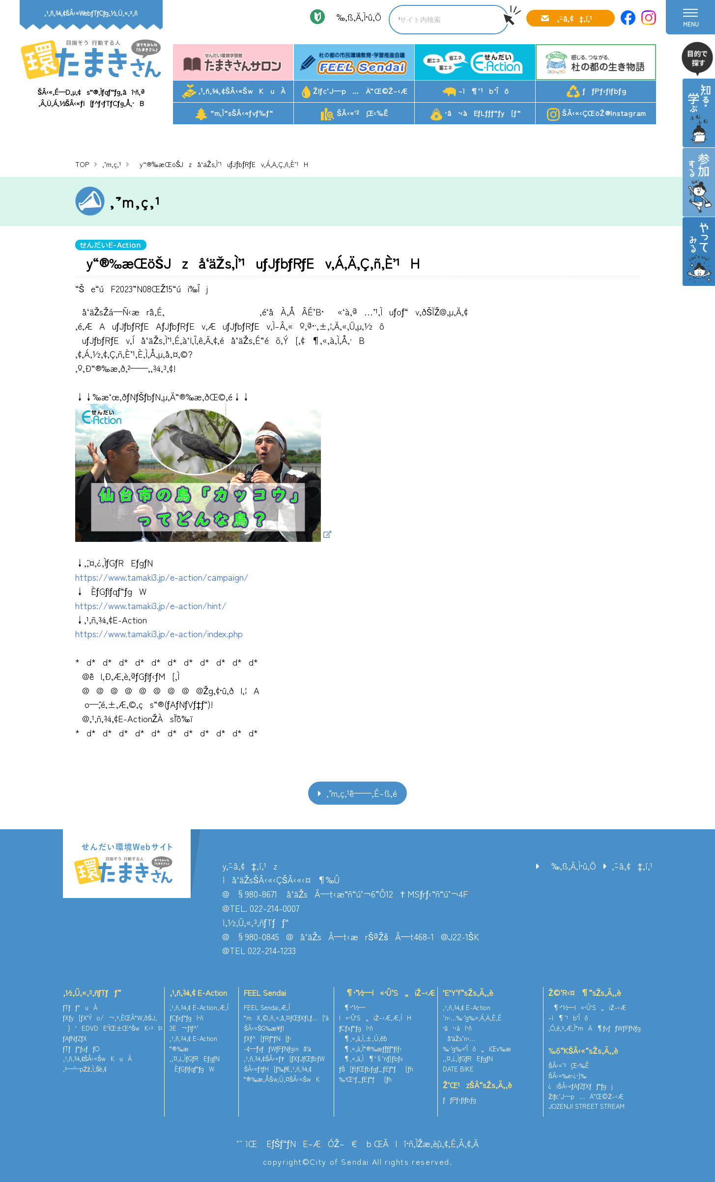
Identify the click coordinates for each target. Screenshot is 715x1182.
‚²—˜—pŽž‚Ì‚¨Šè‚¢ (85, 1068)
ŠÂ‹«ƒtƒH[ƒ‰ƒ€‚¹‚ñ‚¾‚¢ (278, 1068)
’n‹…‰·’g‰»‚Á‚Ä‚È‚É (472, 1017)
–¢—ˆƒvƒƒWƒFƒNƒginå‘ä (277, 1048)
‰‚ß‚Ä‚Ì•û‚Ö (355, 16)
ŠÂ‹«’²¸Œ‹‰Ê (354, 114)
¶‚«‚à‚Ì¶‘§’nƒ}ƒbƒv (371, 1058)
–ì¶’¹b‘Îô (475, 91)
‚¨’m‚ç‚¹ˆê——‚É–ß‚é (361, 793)
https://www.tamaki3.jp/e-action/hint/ (151, 605)
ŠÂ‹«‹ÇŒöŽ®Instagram (596, 114)
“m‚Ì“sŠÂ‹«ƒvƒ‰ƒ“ (234, 114)
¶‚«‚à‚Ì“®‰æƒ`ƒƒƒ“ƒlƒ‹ (370, 1048)
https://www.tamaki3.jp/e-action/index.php (159, 633)
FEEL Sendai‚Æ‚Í (267, 1007)
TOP (82, 164)
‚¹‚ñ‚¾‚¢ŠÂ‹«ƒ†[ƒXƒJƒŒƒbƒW (284, 1058)
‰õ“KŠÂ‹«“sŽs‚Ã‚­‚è (583, 1050)
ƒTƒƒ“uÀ (80, 1007)
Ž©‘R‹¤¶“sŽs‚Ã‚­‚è (584, 992)
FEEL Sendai (265, 992)
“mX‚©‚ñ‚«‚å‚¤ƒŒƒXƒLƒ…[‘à (286, 1017)
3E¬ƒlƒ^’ (185, 1028)
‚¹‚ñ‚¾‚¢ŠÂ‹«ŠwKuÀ (234, 91)
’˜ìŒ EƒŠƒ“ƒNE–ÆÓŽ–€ (296, 1143)
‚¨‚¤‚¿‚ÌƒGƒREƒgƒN (195, 1058)
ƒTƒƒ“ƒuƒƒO (81, 1048)
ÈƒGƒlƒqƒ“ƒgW (192, 1068)
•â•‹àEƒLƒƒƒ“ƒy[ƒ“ (475, 114)
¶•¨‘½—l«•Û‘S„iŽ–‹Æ (387, 992)
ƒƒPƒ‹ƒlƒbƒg (596, 91)
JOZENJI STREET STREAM (586, 1106)
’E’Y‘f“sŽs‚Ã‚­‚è (468, 992)
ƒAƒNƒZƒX (75, 1038)
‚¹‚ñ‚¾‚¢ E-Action (198, 992)
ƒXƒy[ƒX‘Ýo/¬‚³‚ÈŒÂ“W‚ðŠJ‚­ (110, 1017)
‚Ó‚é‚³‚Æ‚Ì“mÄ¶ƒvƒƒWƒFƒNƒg (594, 1028)
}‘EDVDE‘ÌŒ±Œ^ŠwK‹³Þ (113, 1028)
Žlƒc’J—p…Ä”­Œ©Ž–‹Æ (355, 91)
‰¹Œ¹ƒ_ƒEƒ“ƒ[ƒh (365, 1079)
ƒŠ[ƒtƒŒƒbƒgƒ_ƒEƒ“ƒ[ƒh (376, 1068)
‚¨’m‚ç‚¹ (111, 164)
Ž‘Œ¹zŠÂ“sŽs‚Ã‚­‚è (477, 1085)
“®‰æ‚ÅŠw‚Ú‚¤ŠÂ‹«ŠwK (282, 1079)
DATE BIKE (458, 1068)
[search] (438, 20)
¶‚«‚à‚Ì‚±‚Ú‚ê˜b (363, 1038)
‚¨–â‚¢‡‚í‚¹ (574, 18)
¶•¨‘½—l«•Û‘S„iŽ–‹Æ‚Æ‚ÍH (375, 1012)
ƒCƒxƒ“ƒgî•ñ (186, 1017)
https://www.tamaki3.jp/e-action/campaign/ (162, 576)
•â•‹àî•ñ (457, 1028)
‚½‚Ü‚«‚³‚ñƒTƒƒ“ (92, 992)
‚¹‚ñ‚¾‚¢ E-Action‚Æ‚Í (199, 1007)
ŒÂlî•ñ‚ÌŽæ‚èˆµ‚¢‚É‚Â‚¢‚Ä (426, 1143)
